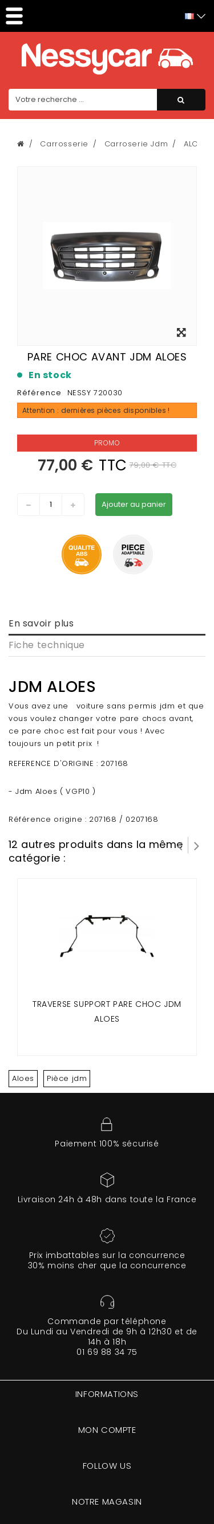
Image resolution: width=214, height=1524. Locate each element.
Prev (179, 845)
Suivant (196, 845)
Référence (39, 392)
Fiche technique (47, 645)
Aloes (23, 1078)
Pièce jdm (67, 1078)
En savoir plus (41, 623)
